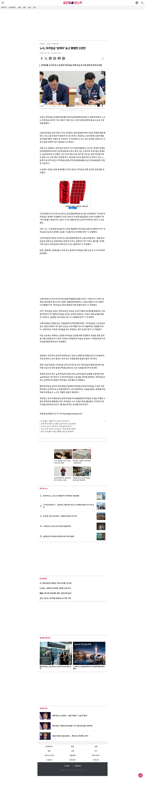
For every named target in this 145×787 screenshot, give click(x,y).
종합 (19, 8)
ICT (96, 751)
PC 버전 (66, 766)
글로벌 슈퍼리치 (45, 638)
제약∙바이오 (96, 755)
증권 (29, 8)
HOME (42, 44)
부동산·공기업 (49, 755)
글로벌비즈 (12, 8)
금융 (24, 8)
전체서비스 (78, 766)
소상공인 (49, 760)
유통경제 (72, 755)
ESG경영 (72, 760)
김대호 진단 (44, 708)
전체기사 (4, 8)
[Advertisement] (72, 24)
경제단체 (55, 44)
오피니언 (96, 760)
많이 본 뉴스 (44, 489)
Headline (43, 579)
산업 (34, 8)
